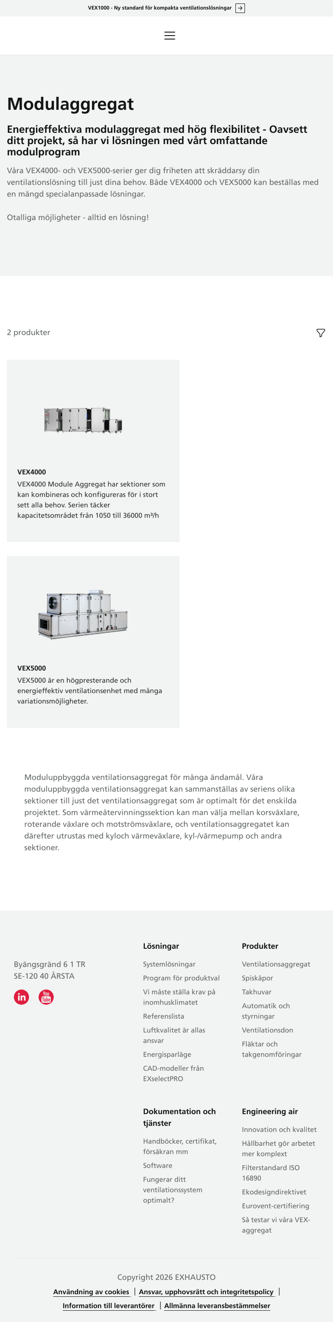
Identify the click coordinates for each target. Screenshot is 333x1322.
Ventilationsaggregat (276, 964)
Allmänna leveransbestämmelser (217, 1306)
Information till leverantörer (108, 1306)
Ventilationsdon (268, 1030)
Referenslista (163, 1016)
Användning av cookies (91, 1292)
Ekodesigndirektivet (274, 1192)
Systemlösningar (169, 964)
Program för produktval (181, 978)
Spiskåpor (257, 978)
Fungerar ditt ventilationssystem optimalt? (172, 1190)
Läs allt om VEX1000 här (240, 8)
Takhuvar (256, 992)
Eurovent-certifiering (276, 1206)
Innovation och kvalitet (279, 1130)
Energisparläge (167, 1055)
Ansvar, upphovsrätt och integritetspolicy (206, 1292)
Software (158, 1166)
